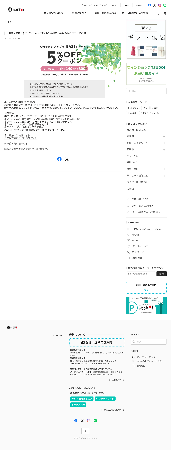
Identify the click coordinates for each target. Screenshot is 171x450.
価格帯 (130, 149)
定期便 (130, 188)
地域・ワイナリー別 (137, 143)
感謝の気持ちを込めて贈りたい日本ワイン (26, 149)
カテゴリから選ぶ (55, 13)
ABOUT (115, 5)
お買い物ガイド (80, 13)
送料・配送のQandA (105, 13)
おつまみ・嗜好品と (137, 175)
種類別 (130, 136)
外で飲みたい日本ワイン (16, 143)
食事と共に (133, 169)
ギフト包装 (133, 156)
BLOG (126, 5)
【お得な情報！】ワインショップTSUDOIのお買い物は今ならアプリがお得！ (47, 33)
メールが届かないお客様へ (136, 13)
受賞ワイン (133, 162)
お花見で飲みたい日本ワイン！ (20, 138)
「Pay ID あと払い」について (94, 5)
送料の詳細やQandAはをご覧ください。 (90, 363)
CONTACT (139, 5)
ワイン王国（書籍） (137, 182)
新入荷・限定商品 (136, 130)
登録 (161, 273)
